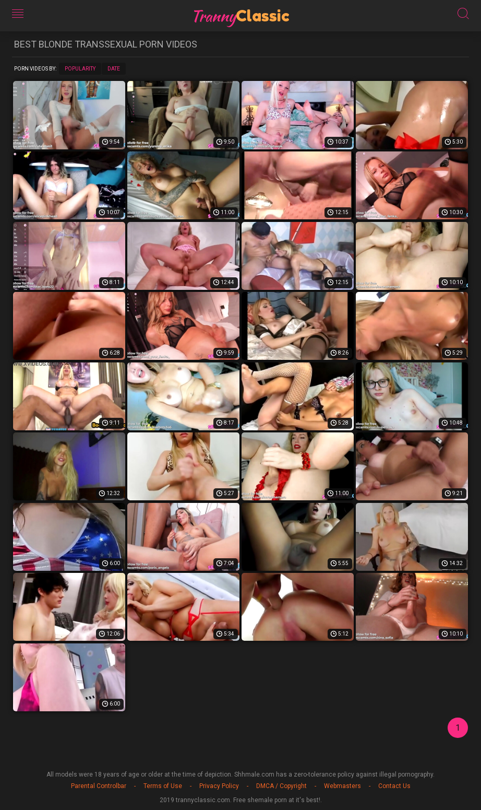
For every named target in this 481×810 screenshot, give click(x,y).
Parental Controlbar (98, 786)
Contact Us (394, 786)
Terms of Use (162, 786)
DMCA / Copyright (281, 786)
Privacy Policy (219, 786)
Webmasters (342, 786)
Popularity (80, 69)
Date (113, 69)
